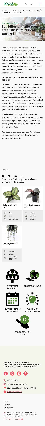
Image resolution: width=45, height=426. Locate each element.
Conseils (13, 10)
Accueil (5, 10)
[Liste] (31, 3)
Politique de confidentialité (13, 419)
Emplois (7, 401)
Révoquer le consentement (13, 416)
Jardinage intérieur (11, 23)
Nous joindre (9, 408)
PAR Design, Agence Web (29, 415)
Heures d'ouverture (13, 391)
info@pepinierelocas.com (15, 384)
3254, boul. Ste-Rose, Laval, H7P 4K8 (20, 388)
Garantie (7, 404)
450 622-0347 (11, 380)
